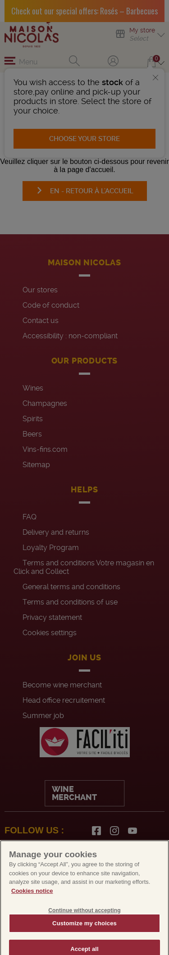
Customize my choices (84, 932)
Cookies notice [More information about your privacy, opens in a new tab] (32, 900)
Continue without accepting (84, 919)
